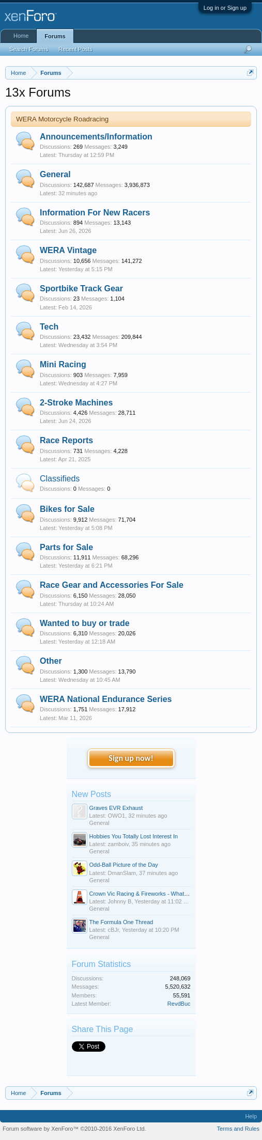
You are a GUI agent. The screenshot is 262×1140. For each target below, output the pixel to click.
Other (51, 661)
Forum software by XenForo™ (74, 1129)
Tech (49, 326)
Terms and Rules (238, 1129)
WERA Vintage (68, 250)
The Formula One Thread (121, 922)
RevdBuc (179, 1004)
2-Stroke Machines (76, 402)
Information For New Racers (95, 212)
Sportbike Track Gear (81, 288)
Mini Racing (63, 364)
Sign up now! (131, 758)
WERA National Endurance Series (106, 699)
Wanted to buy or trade (85, 623)
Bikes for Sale (67, 509)
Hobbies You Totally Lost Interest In (133, 836)
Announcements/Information (96, 136)
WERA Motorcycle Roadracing (62, 119)
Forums (54, 36)
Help (251, 1116)
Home (20, 36)
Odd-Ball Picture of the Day (123, 865)
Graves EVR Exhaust (116, 808)
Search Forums (28, 49)
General (55, 174)
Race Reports (66, 440)
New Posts (91, 794)
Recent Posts (75, 49)
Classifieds (60, 478)
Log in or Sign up (225, 8)
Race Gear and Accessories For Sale (111, 585)
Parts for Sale (66, 547)
